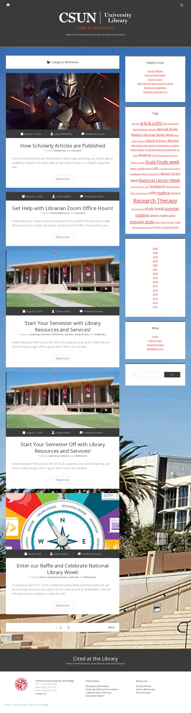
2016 (155, 290)
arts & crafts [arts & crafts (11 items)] (151, 123)
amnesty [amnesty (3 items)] (136, 124)
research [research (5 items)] (175, 193)
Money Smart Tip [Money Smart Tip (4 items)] (151, 174)
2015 (155, 294)
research (76, 150)
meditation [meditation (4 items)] (136, 174)
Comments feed (155, 345)
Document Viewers (95, 696)
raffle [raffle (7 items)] (152, 193)
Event (54, 213)
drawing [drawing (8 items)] (144, 155)
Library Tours (155, 79)
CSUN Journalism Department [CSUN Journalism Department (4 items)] (160, 150)
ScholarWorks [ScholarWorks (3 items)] (137, 209)
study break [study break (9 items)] (154, 208)
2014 (155, 298)
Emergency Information (97, 686)
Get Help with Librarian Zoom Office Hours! (62, 208)
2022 (155, 265)
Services (69, 334)
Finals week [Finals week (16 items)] (168, 162)
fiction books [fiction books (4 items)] (138, 163)
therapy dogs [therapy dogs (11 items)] (142, 222)
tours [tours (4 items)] (157, 222)
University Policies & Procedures (102, 689)
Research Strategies (155, 88)
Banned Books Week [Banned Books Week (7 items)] (158, 135)
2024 (155, 257)
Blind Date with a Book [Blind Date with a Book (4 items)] (143, 145)
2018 (155, 282)
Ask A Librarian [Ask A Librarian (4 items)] (171, 123)
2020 (155, 273)
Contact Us (41, 694)
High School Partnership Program (155, 83)
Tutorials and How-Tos (155, 92)
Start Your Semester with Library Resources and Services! (62, 279)
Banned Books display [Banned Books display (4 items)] (145, 129)
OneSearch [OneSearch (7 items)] (157, 187)
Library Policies (143, 686)
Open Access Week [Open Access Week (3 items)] (139, 193)
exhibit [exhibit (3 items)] (174, 155)
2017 (155, 286)
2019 (155, 277)
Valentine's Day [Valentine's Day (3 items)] (167, 223)
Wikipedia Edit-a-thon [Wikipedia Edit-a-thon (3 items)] (142, 228)
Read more (65, 179)
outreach (74, 577)
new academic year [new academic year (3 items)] (140, 187)
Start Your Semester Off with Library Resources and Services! (62, 400)
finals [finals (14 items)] (150, 162)
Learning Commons (40, 334)
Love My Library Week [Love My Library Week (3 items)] (170, 169)
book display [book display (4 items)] (163, 145)
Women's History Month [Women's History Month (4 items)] (165, 227)
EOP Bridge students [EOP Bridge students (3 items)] (161, 155)
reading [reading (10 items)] (163, 192)
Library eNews (155, 71)
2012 (155, 307)
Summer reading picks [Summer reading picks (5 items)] (162, 215)
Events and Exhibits (155, 75)
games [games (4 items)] (133, 168)
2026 (155, 248)
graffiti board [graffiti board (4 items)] (145, 168)
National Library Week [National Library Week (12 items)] (159, 180)
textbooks (100, 334)
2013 (155, 303)
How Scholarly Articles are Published (62, 101)
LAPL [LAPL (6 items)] (155, 169)
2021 (155, 269)
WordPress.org (155, 349)
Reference (60, 150)
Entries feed (155, 341)
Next (111, 628)
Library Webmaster (145, 689)
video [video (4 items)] (178, 222)
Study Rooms (82, 334)
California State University (99, 692)
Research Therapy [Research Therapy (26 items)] (155, 200)
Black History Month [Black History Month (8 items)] (162, 141)
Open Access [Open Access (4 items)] (173, 187)
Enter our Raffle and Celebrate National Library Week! (62, 521)
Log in (155, 336)
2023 (155, 261)
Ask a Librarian (143, 692)
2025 (155, 253)
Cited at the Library (95, 658)
